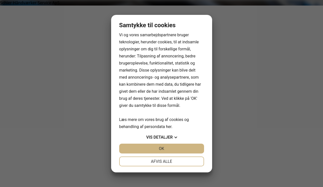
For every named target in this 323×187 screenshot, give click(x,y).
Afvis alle (161, 161)
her (168, 126)
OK (161, 148)
